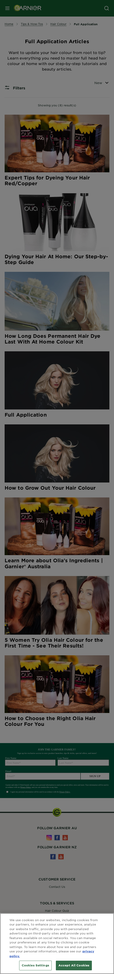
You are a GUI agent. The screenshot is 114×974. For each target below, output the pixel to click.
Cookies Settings (35, 965)
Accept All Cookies (73, 965)
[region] (57, 943)
